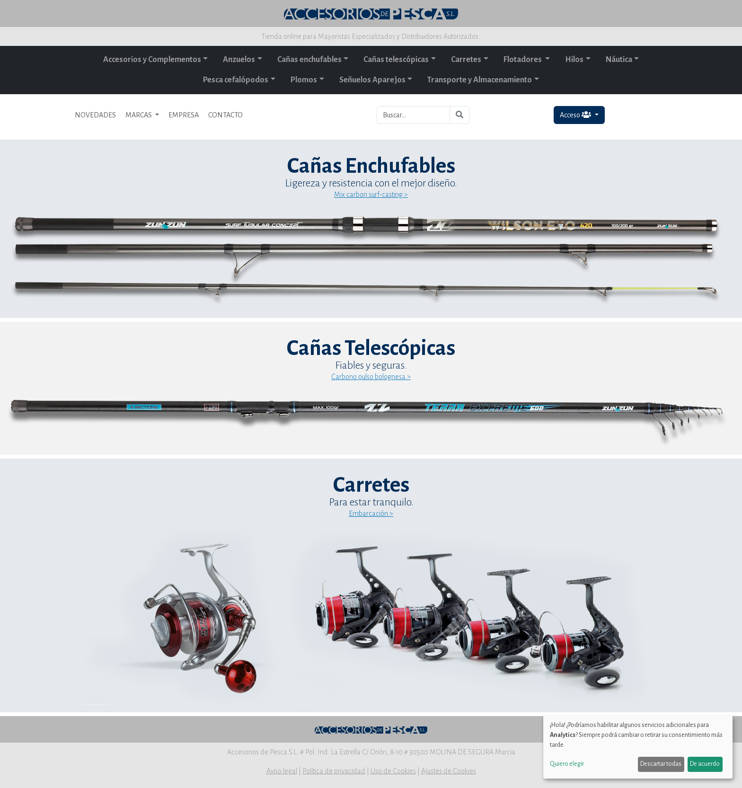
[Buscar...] (413, 115)
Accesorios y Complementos (152, 59)
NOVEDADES (95, 115)
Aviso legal (281, 771)
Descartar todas (660, 764)
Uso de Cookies (393, 771)
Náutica (619, 59)
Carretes (466, 59)
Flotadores (523, 59)
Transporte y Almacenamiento (479, 80)
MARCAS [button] (139, 115)
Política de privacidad (333, 771)
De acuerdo (705, 764)
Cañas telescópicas (396, 59)
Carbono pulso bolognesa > (371, 377)
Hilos (574, 59)
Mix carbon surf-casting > (371, 194)
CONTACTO (225, 115)
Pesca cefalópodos (235, 80)
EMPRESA (183, 115)
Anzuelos (239, 59)
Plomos (304, 80)
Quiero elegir (567, 764)
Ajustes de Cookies (448, 771)
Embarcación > (371, 513)
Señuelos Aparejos (372, 80)
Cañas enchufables (309, 59)
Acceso (576, 115)
